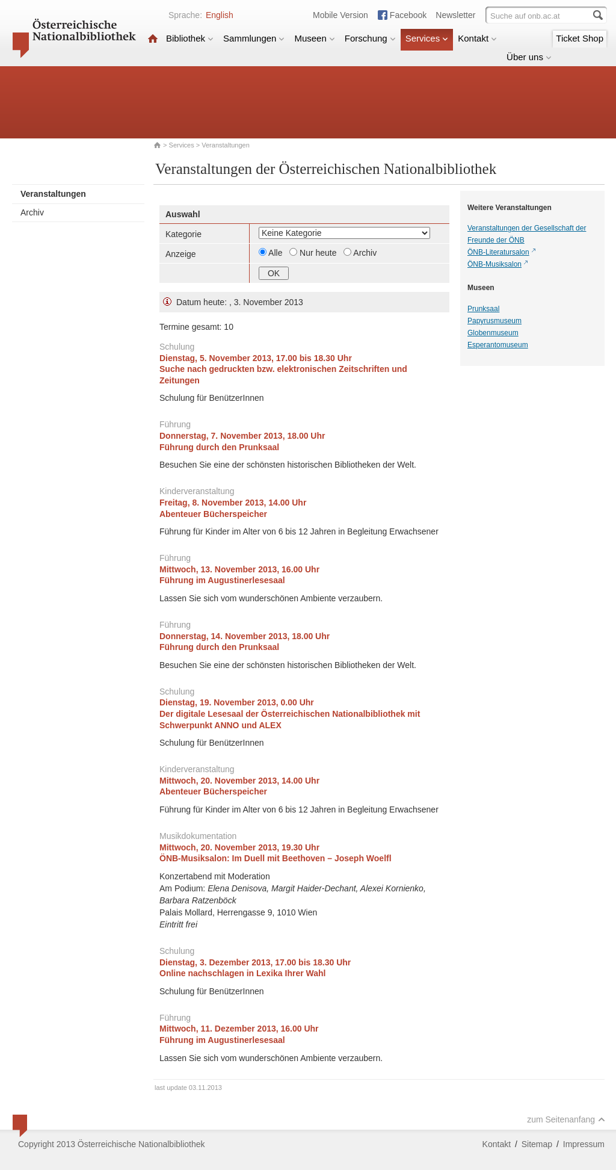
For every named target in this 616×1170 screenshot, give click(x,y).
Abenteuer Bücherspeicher (213, 514)
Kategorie (183, 234)
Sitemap (537, 1144)
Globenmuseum (493, 333)
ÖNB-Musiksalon (494, 264)
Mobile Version (340, 15)
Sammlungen (254, 38)
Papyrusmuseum (494, 321)
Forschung (370, 38)
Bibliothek (190, 38)
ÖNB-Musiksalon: (275, 858)
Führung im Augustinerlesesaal (222, 580)
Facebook (408, 15)
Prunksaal (483, 309)
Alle (276, 253)
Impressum (584, 1144)
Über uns (529, 57)
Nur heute (319, 253)
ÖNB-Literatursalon (498, 252)
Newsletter (455, 15)
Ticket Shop (579, 38)
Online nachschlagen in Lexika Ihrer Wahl (242, 973)
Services (427, 38)
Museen (314, 38)
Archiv (32, 212)
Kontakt (477, 38)
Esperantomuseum (497, 345)
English (219, 15)
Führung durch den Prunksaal (219, 447)
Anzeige (180, 254)
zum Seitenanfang (566, 1119)
